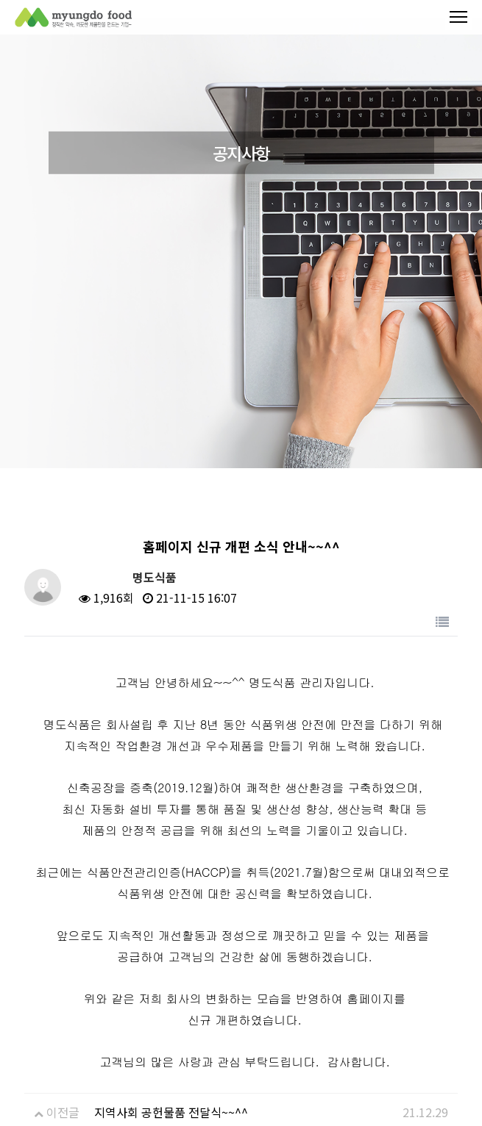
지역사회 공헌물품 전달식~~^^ (171, 1112)
